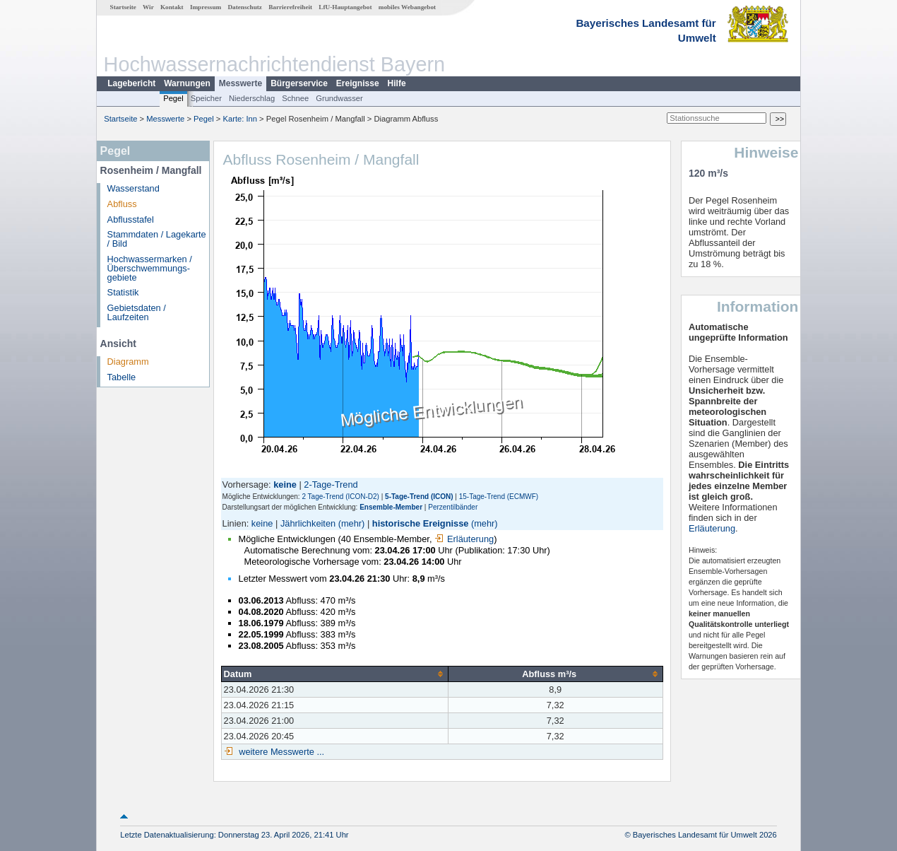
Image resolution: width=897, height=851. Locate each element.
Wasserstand (133, 188)
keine (262, 523)
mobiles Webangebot (407, 7)
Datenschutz (244, 7)
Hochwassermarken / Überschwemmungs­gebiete (149, 268)
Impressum (205, 7)
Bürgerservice (299, 83)
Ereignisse (357, 83)
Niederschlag (252, 98)
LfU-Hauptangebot (345, 7)
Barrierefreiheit (290, 7)
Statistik (123, 292)
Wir (148, 7)
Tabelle (121, 377)
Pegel (173, 98)
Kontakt (172, 7)
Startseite (123, 7)
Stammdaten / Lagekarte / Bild (156, 239)
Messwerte (240, 83)
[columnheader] (334, 673)
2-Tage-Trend (330, 484)
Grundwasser (339, 98)
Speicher (206, 98)
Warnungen (187, 83)
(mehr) (351, 523)
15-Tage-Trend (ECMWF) (498, 496)
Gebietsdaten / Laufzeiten (136, 312)
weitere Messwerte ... (280, 751)
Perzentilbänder (452, 507)
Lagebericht (131, 83)
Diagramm (128, 361)
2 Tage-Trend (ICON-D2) (340, 496)
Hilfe (397, 83)
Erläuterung (464, 539)
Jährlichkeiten (307, 523)
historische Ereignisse (420, 523)
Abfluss (122, 204)
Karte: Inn (240, 119)
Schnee (295, 98)
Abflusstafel (130, 219)
